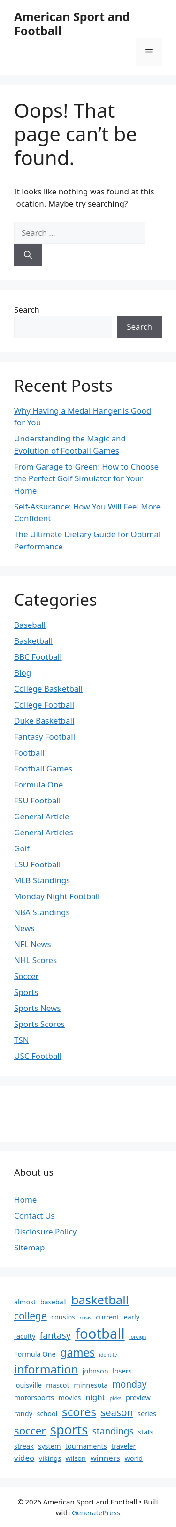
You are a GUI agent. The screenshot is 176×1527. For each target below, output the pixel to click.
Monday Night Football (56, 896)
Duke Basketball (44, 720)
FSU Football (37, 800)
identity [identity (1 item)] (108, 1354)
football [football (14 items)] (100, 1333)
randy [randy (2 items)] (23, 1413)
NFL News (32, 944)
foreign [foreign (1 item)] (137, 1337)
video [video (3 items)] (24, 1457)
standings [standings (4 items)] (113, 1431)
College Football (44, 704)
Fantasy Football (44, 736)
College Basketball (48, 688)
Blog (22, 672)
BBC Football (38, 656)
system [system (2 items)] (49, 1446)
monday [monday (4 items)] (129, 1384)
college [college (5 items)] (30, 1315)
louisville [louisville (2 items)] (28, 1384)
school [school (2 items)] (47, 1413)
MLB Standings (42, 880)
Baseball (30, 624)
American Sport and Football (72, 23)
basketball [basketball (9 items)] (100, 1300)
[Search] (28, 255)
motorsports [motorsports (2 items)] (34, 1397)
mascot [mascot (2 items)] (57, 1384)
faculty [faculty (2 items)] (24, 1336)
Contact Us (34, 1215)
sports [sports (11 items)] (69, 1429)
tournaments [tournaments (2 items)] (86, 1446)
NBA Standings (42, 912)
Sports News (37, 1008)
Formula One (38, 784)
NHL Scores (35, 960)
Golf (22, 848)
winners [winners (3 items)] (105, 1457)
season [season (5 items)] (117, 1412)
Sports (26, 992)
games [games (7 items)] (77, 1352)
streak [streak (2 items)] (24, 1446)
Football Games (43, 768)
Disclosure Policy (45, 1231)
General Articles (43, 832)
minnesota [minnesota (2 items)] (90, 1384)
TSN (21, 1039)
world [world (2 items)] (133, 1458)
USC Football (37, 1055)
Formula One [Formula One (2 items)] (35, 1354)
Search (26, 309)
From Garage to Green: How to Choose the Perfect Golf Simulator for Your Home (86, 478)
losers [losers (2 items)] (122, 1370)
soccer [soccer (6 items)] (30, 1430)
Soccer (26, 976)
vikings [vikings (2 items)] (50, 1458)
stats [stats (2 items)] (145, 1431)
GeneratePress (96, 1512)
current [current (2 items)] (107, 1316)
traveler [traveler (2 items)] (123, 1446)
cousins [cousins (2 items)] (63, 1316)
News (24, 928)
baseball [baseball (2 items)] (53, 1301)
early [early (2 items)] (131, 1316)
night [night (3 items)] (95, 1397)
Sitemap (29, 1247)
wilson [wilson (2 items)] (76, 1458)
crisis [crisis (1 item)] (86, 1317)
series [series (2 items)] (147, 1413)
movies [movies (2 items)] (69, 1397)
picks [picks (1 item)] (115, 1398)
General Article (41, 816)
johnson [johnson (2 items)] (95, 1370)
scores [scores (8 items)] (79, 1411)
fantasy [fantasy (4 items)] (55, 1335)
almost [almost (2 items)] (25, 1301)
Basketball (33, 640)
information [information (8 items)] (46, 1369)
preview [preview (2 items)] (138, 1397)
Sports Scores (39, 1023)
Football (29, 752)
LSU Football (37, 864)
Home (25, 1199)
